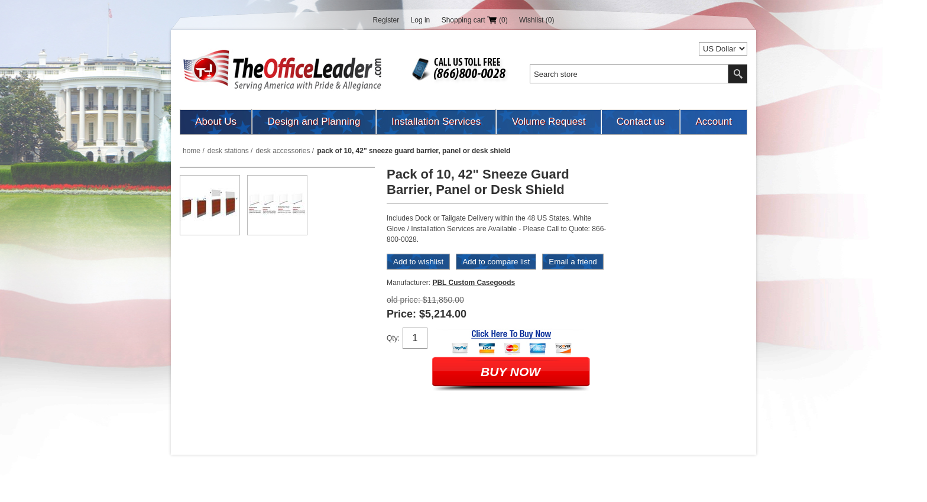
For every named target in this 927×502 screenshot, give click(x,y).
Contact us (641, 121)
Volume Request (549, 121)
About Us (215, 121)
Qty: (393, 338)
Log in (420, 20)
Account (713, 121)
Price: (401, 314)
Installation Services (436, 121)
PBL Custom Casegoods (473, 282)
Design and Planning (314, 121)
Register (386, 20)
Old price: (403, 300)
